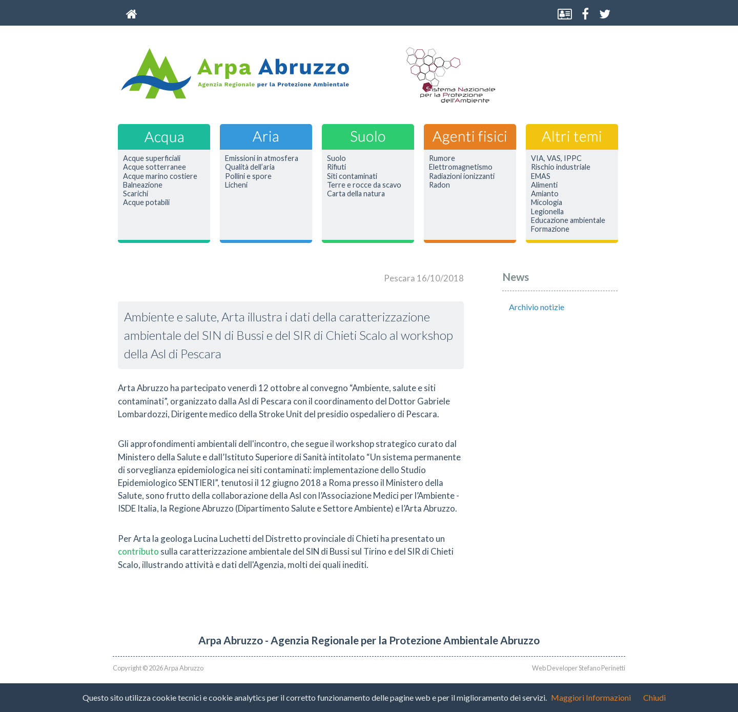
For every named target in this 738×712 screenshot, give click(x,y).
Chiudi (654, 697)
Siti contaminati (352, 176)
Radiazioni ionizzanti (462, 176)
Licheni (236, 185)
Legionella (547, 211)
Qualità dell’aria (250, 167)
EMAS (540, 176)
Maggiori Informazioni (591, 697)
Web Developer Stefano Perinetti (578, 668)
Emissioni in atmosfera (261, 158)
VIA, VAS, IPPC (556, 158)
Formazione (550, 229)
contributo (138, 551)
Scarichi (135, 193)
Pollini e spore (248, 176)
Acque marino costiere (160, 176)
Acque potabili (146, 202)
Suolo (336, 158)
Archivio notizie (536, 307)
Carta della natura (356, 193)
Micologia (546, 202)
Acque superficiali (151, 158)
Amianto (545, 193)
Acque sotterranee (154, 167)
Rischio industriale (560, 167)
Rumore (442, 158)
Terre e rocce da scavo (364, 185)
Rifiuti (336, 167)
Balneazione (142, 185)
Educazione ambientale (568, 220)
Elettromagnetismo (461, 167)
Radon (439, 185)
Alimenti (544, 185)
